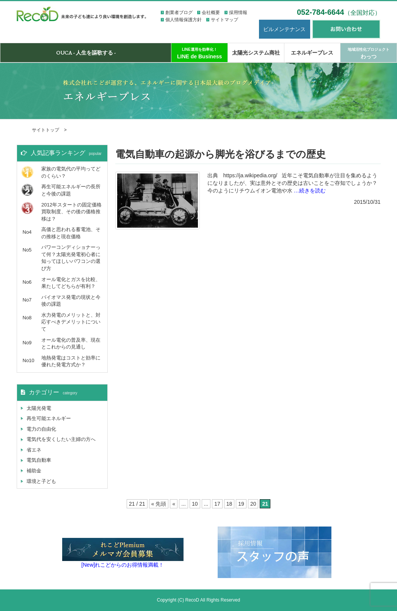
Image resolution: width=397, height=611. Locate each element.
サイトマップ (224, 19)
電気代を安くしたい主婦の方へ (61, 439)
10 (195, 504)
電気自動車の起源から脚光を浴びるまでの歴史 (220, 154)
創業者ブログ (179, 12)
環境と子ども (41, 481)
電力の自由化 (41, 429)
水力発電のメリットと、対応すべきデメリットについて (70, 322)
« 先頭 (158, 504)
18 (229, 504)
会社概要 (211, 12)
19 (241, 504)
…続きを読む (310, 191)
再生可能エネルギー (49, 418)
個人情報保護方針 (183, 19)
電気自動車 (39, 460)
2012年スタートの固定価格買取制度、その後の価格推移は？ (71, 212)
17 (217, 504)
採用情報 (238, 12)
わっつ (368, 53)
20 (253, 504)
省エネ (34, 450)
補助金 (34, 470)
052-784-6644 (339, 12)
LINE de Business (199, 53)
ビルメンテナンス (284, 29)
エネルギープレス (312, 53)
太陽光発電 (39, 408)
